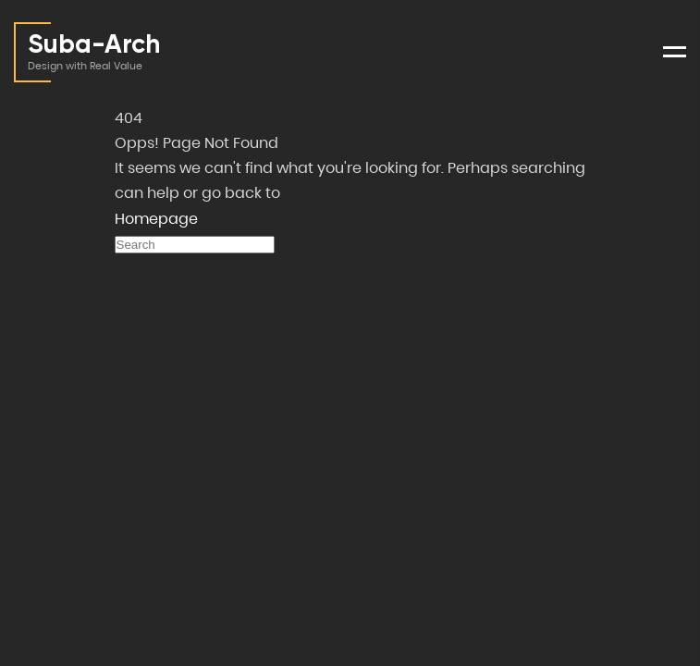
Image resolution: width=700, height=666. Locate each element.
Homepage (156, 218)
